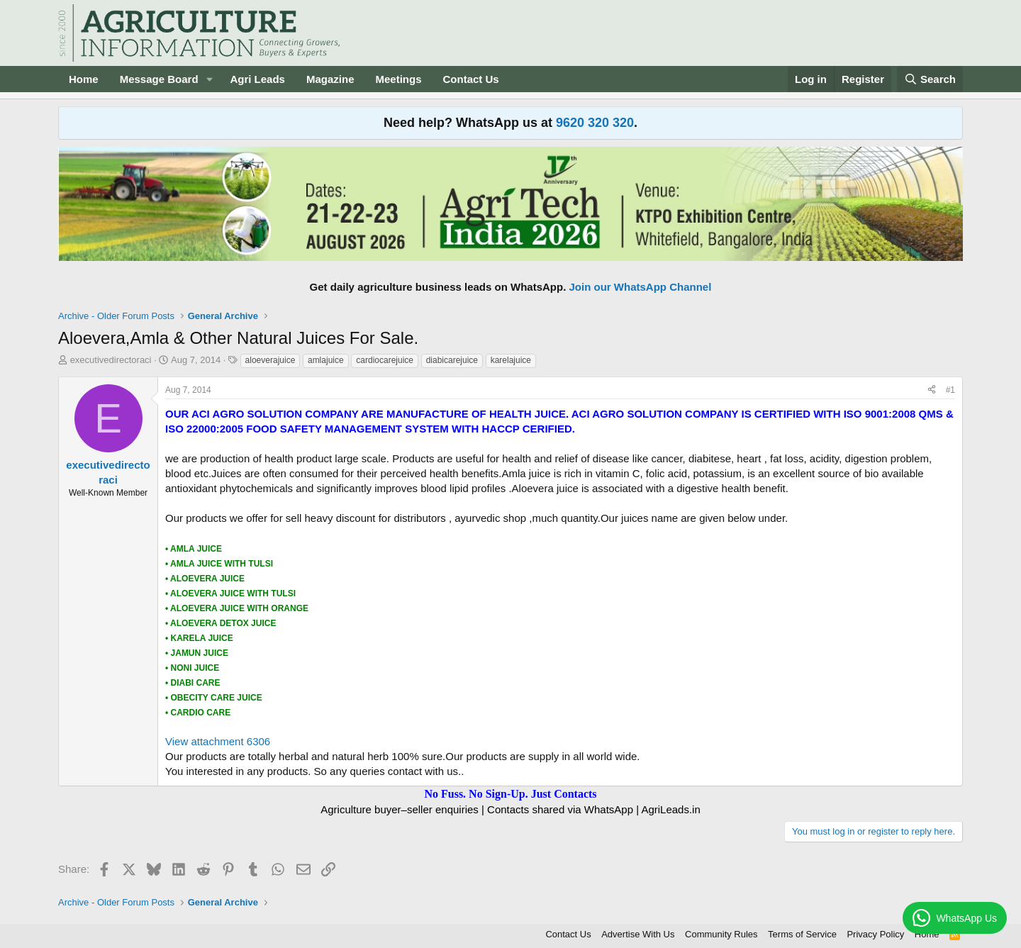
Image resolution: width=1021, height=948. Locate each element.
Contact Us (471, 79)
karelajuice (511, 360)
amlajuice (326, 360)
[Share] (931, 390)
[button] (209, 79)
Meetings (398, 79)
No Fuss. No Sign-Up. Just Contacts (510, 794)
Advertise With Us (637, 934)
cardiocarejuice (384, 360)
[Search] (930, 79)
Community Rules (721, 934)
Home (84, 79)
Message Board (159, 79)
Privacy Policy (875, 934)
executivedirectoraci (111, 360)
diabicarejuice (452, 360)
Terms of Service (802, 934)
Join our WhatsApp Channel (640, 287)
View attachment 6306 (217, 741)
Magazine (330, 79)
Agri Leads (257, 79)
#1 (950, 390)
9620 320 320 (595, 123)
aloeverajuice (270, 360)
